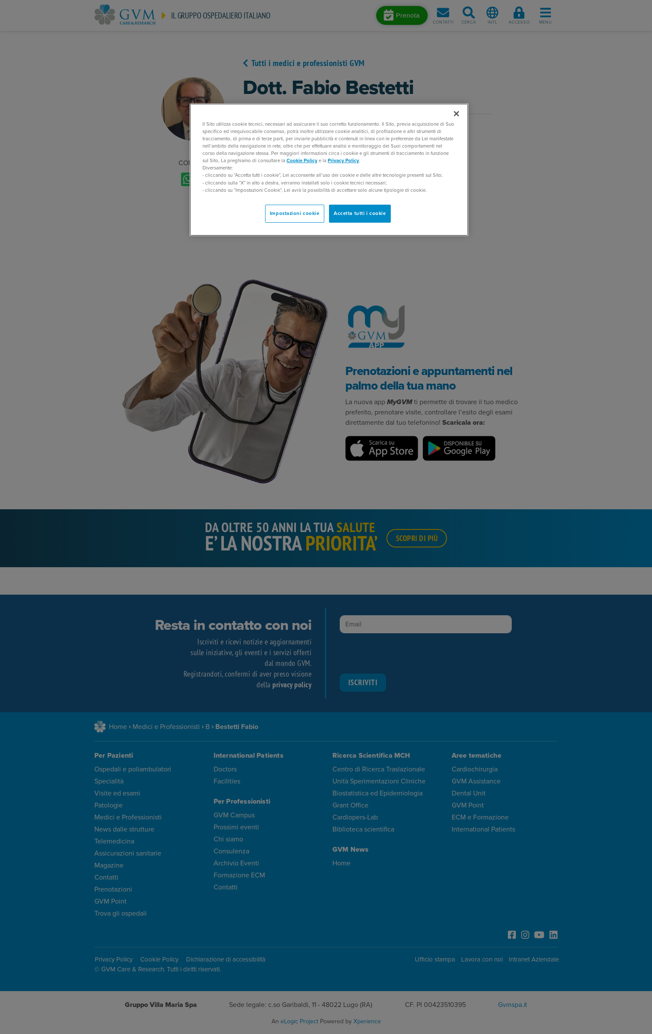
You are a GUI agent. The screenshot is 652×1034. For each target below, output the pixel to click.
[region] (329, 169)
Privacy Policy (343, 160)
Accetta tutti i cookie (360, 213)
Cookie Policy (302, 160)
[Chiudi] (456, 113)
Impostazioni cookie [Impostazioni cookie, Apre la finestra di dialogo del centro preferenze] (295, 213)
